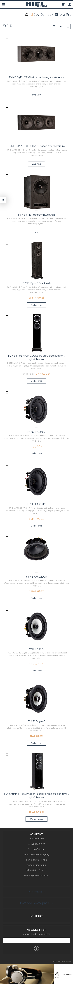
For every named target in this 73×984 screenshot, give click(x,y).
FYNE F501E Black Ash (36, 283)
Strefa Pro (63, 14)
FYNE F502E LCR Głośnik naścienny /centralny (36, 146)
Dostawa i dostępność (36, 903)
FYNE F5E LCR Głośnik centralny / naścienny (36, 77)
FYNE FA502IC (36, 504)
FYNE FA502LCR (36, 576)
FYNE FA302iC (36, 649)
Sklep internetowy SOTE (62, 961)
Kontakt (36, 916)
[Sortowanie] (61, 26)
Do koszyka (36, 305)
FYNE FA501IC (36, 431)
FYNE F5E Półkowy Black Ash (36, 214)
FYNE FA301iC (36, 721)
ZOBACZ (36, 95)
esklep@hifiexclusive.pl (36, 875)
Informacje (36, 891)
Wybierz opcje (37, 819)
